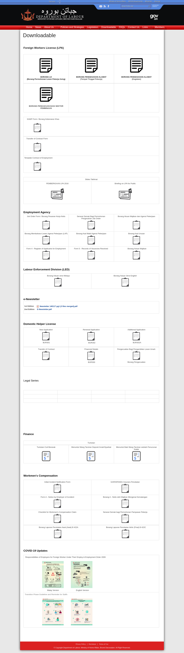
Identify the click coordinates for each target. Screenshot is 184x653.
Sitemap (157, 1)
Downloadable (39, 35)
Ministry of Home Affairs (117, 1)
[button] (149, 6)
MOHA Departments (135, 1)
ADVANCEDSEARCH (155, 6)
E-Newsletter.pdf (44, 309)
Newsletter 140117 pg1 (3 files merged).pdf (57, 306)
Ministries (148, 1)
